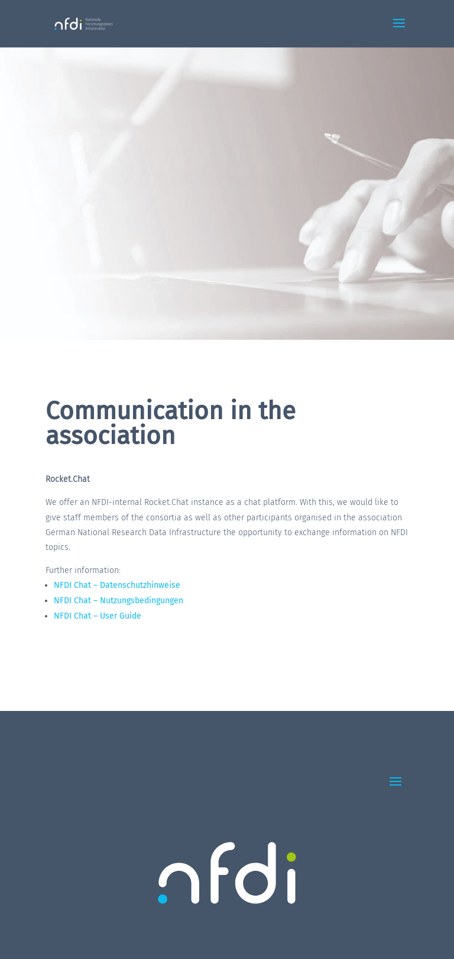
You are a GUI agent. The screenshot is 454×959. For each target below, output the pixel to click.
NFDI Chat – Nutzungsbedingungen (118, 601)
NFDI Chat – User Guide (97, 616)
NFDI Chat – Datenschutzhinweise (117, 585)
